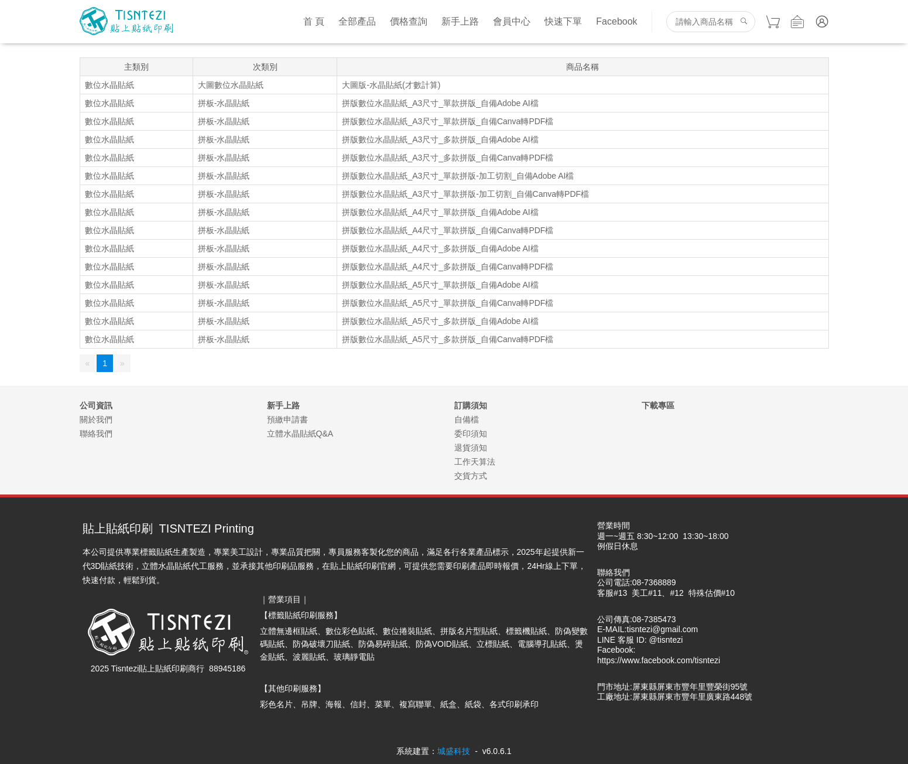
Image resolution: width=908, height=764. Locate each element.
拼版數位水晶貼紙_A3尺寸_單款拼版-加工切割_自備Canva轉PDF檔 (465, 194)
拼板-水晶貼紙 (224, 103)
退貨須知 (470, 447)
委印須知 (470, 433)
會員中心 (511, 21)
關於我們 (96, 419)
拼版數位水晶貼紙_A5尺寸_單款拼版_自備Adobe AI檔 (440, 284)
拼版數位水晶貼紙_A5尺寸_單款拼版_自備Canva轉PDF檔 (447, 303)
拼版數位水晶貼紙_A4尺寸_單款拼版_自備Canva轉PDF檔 (447, 230)
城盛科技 (453, 751)
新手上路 (460, 21)
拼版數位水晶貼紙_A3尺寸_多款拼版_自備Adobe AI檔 (440, 139)
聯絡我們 (96, 433)
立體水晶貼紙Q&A (300, 433)
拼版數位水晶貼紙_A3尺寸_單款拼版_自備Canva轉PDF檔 (447, 121)
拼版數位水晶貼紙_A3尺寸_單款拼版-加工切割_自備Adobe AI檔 (458, 175)
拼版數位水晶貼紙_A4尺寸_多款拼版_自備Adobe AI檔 (440, 248)
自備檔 (466, 419)
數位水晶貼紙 (109, 85)
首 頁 (313, 21)
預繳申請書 (287, 419)
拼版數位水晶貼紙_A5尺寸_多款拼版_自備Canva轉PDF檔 (447, 339)
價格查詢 (408, 21)
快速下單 (563, 21)
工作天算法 (474, 461)
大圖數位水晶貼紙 (230, 85)
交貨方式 (470, 475)
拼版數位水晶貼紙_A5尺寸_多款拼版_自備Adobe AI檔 (440, 321)
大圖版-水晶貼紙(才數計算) (391, 85)
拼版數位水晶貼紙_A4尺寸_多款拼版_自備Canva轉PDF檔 (447, 266)
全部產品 (357, 21)
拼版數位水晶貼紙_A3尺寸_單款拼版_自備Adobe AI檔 (440, 103)
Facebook (616, 21)
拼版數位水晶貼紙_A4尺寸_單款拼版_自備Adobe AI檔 (440, 212)
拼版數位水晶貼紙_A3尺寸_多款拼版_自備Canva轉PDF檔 (447, 157)
